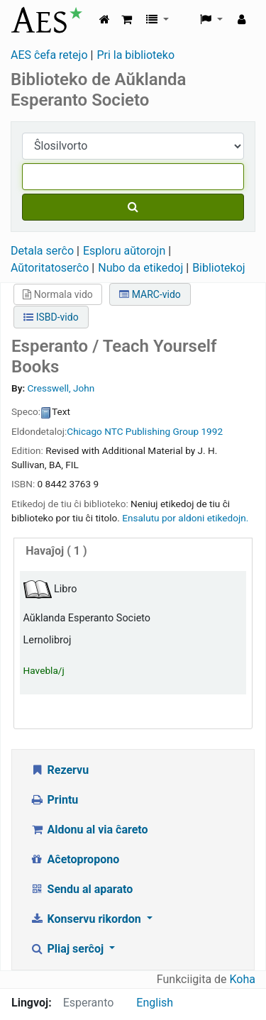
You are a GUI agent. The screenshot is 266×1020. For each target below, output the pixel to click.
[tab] (133, 551)
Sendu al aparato (81, 889)
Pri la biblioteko (135, 55)
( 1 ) (56, 551)
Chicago (84, 431)
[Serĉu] (133, 207)
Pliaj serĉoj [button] (68, 948)
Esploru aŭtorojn (124, 250)
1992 (212, 431)
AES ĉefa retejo (49, 55)
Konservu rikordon (87, 919)
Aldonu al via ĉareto (89, 829)
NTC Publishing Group (151, 431)
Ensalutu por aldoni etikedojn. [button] (185, 517)
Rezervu (59, 770)
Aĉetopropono (74, 859)
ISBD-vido (50, 317)
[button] (127, 20)
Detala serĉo (42, 250)
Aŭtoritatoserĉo (50, 268)
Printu (54, 799)
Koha (242, 979)
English (154, 1002)
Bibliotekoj (218, 268)
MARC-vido (150, 294)
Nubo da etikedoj (140, 268)
